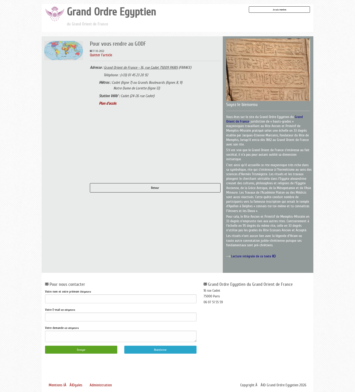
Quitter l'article (101, 55)
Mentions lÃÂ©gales (65, 385)
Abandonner (160, 349)
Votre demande (121, 334)
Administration (101, 385)
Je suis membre (279, 9)
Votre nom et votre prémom (121, 296)
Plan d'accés (107, 103)
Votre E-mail (121, 314)
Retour (155, 188)
